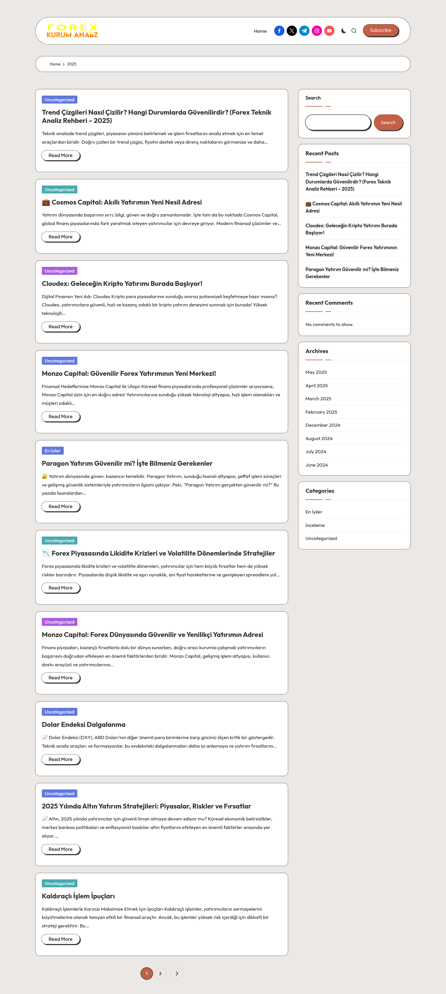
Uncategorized (60, 99)
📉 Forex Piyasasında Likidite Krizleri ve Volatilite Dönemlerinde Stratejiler (158, 553)
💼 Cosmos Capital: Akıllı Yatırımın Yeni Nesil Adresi (122, 202)
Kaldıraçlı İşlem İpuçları (78, 896)
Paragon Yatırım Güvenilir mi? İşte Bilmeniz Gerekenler (127, 463)
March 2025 (318, 398)
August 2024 (319, 438)
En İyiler (53, 450)
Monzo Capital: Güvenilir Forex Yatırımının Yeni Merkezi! (129, 373)
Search (313, 98)
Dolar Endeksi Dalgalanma (83, 724)
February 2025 (321, 412)
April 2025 (316, 385)
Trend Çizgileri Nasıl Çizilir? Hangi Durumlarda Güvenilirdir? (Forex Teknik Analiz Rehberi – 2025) (156, 116)
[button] (380, 30)
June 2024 (316, 465)
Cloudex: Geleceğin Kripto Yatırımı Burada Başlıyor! (122, 283)
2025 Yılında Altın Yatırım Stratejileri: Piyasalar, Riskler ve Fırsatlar (146, 806)
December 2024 (322, 425)
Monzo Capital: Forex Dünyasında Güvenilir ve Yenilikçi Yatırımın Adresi (152, 634)
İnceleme (315, 525)
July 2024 (315, 451)
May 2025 (316, 372)
